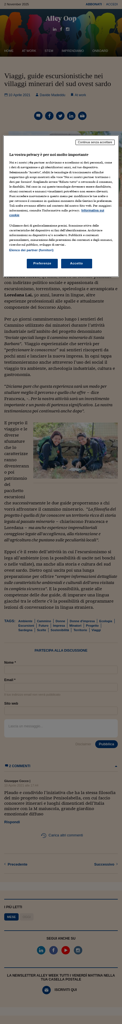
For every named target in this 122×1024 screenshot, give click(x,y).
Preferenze (42, 263)
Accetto (76, 263)
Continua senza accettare (95, 142)
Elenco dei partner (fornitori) (31, 250)
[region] (61, 206)
